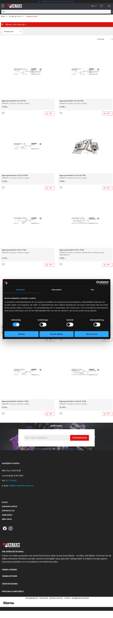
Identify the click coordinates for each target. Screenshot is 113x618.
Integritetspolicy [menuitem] (56, 598)
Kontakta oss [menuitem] (8, 511)
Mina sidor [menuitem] (7, 519)
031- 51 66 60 (11, 480)
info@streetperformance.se (21, 485)
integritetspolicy (72, 449)
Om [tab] (92, 290)
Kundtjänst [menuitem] (7, 515)
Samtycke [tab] (20, 290)
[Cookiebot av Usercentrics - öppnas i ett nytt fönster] (98, 283)
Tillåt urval (56, 334)
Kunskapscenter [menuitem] (9, 506)
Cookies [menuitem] (67, 598)
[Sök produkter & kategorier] (56, 12)
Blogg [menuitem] (5, 502)
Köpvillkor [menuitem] (43, 598)
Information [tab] (56, 290)
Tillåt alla (91, 334)
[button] (3, 6)
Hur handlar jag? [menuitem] (31, 598)
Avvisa (21, 334)
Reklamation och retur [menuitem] (80, 598)
